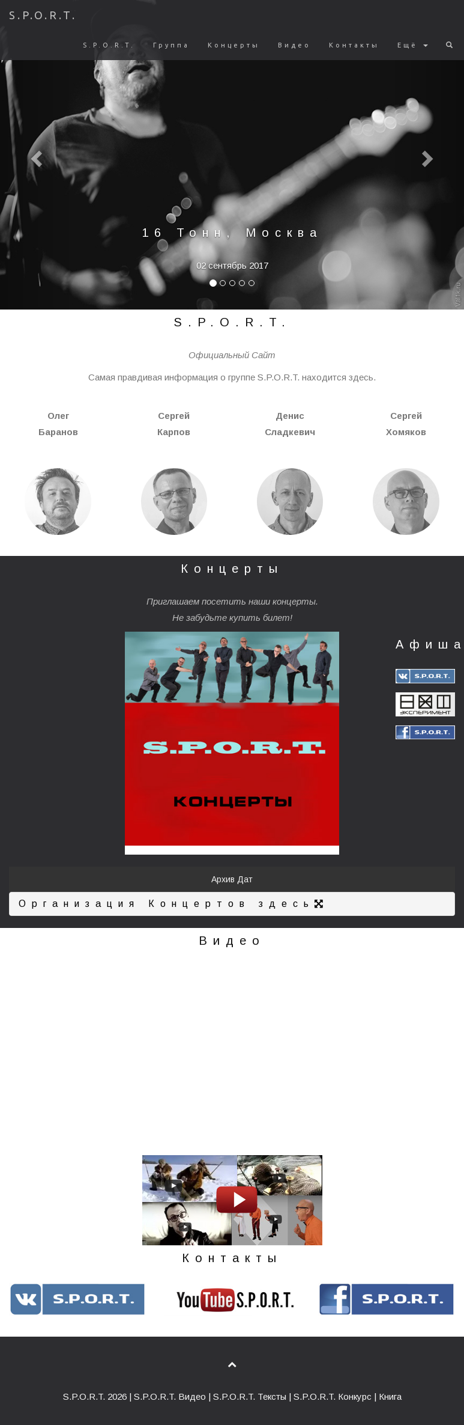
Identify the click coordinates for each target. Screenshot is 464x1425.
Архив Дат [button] (232, 879)
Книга (390, 1396)
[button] (35, 155)
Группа (171, 45)
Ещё (412, 45)
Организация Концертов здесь (174, 904)
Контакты (354, 45)
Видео (294, 45)
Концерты (234, 45)
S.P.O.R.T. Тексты (249, 1396)
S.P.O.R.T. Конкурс (333, 1396)
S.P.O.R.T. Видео (170, 1396)
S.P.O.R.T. (43, 15)
